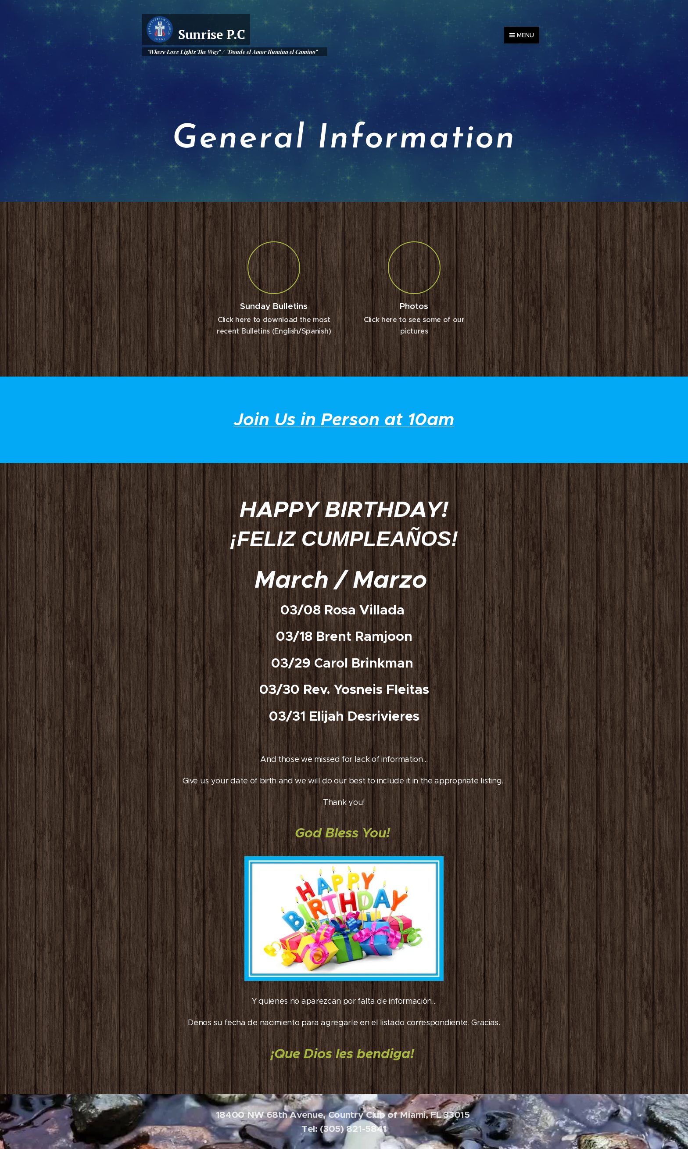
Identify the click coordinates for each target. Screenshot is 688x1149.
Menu (521, 35)
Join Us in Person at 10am (344, 419)
